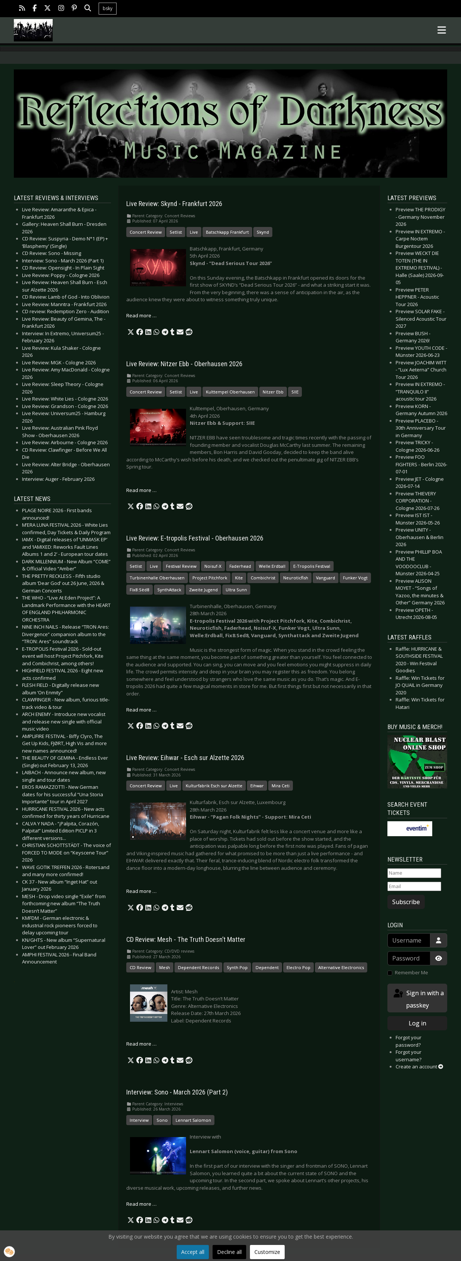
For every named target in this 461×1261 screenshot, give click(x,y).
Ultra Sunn (236, 589)
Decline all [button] (229, 1251)
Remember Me (411, 972)
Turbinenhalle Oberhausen (157, 577)
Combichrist (263, 577)
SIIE (294, 392)
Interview (139, 1120)
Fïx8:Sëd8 (139, 589)
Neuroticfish (295, 577)
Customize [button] (267, 1251)
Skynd (263, 232)
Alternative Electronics (341, 967)
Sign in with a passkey (418, 998)
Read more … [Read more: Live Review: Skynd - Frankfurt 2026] (141, 315)
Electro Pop (298, 967)
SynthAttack (169, 589)
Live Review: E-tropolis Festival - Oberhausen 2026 (194, 538)
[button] (130, 332)
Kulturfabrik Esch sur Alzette (214, 785)
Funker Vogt (355, 577)
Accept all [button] (192, 1251)
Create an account (419, 1066)
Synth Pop (237, 967)
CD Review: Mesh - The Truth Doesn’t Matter (185, 939)
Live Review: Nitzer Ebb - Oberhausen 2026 (184, 364)
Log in (417, 1023)
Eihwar (257, 785)
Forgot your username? (408, 1056)
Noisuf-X (213, 566)
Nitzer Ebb (273, 392)
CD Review (140, 967)
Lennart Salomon (193, 1120)
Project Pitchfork (209, 577)
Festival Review (181, 566)
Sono (162, 1120)
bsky (107, 8)
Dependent (267, 967)
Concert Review (146, 232)
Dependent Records (198, 967)
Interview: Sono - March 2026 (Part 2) (177, 1092)
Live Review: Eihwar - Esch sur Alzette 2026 (185, 758)
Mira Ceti (281, 785)
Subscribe (406, 902)
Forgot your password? (408, 1041)
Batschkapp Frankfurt (227, 232)
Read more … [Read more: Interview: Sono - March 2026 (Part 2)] (141, 1204)
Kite (239, 577)
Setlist (176, 232)
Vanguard (325, 577)
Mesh (164, 967)
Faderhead (240, 566)
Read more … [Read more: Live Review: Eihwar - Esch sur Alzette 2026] (141, 891)
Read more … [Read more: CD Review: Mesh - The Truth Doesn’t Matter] (141, 1043)
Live (194, 232)
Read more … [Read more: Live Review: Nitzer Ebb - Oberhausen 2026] (141, 490)
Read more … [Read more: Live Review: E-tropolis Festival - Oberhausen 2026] (141, 709)
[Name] (414, 873)
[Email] (414, 886)
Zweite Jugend (203, 589)
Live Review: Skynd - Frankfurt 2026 (174, 204)
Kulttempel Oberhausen (230, 392)
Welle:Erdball (272, 566)
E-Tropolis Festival (311, 566)
